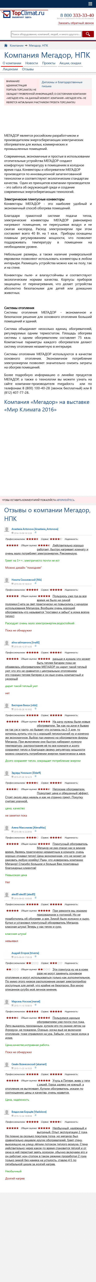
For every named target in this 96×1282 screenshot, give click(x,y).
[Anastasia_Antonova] (35, 529)
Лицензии (10, 69)
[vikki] (24, 705)
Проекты (48, 63)
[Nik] (27, 579)
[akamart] (29, 1064)
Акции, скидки (70, 63)
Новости (31, 63)
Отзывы (28, 69)
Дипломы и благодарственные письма (62, 84)
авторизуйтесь (65, 500)
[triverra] (25, 953)
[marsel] (26, 1001)
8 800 (77, 15)
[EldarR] (26, 772)
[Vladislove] (29, 1111)
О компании (12, 63)
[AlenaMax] (29, 827)
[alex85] (23, 894)
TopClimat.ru (22, 16)
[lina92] (26, 642)
